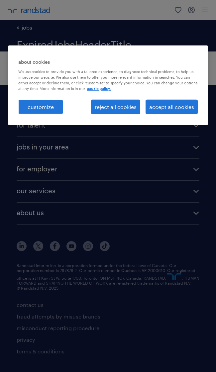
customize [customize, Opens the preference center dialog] (41, 107)
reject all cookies (116, 107)
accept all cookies (171, 107)
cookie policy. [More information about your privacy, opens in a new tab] (99, 88)
